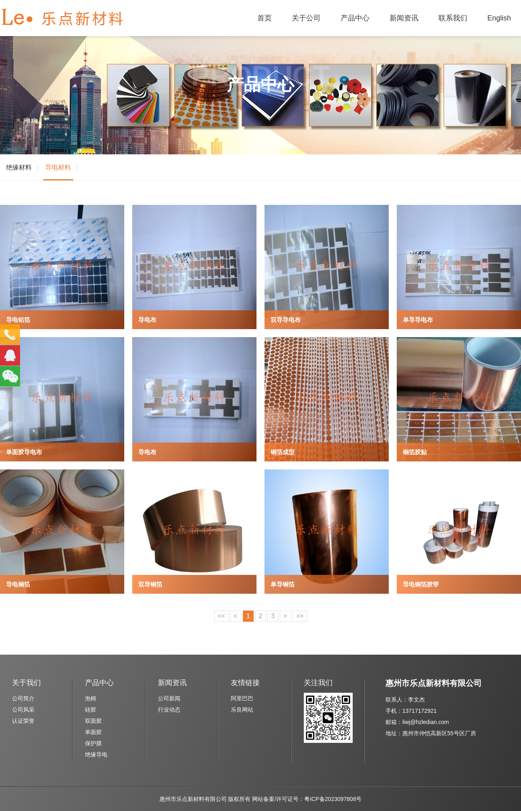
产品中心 (355, 18)
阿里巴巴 (242, 698)
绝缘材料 (19, 167)
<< (221, 616)
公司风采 (23, 709)
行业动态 (169, 709)
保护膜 (93, 743)
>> (300, 616)
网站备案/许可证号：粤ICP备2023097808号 (306, 799)
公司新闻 (169, 698)
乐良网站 (242, 709)
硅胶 (90, 709)
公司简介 (23, 698)
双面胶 (93, 721)
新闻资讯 (404, 18)
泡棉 (90, 698)
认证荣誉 (23, 721)
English (499, 18)
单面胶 (93, 732)
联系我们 (452, 18)
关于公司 (306, 18)
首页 (264, 18)
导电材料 (58, 167)
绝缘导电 (96, 754)
